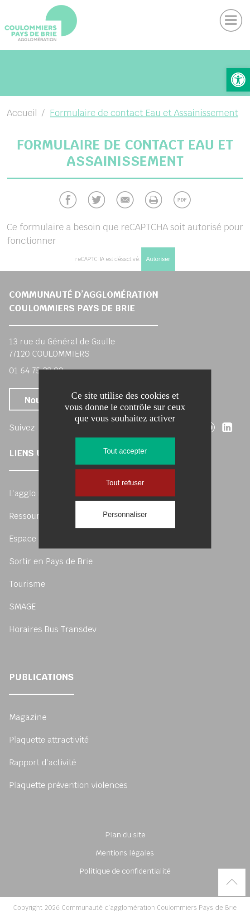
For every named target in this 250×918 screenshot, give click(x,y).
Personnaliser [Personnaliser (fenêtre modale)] (125, 514)
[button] (238, 80)
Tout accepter (125, 451)
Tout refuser (125, 483)
